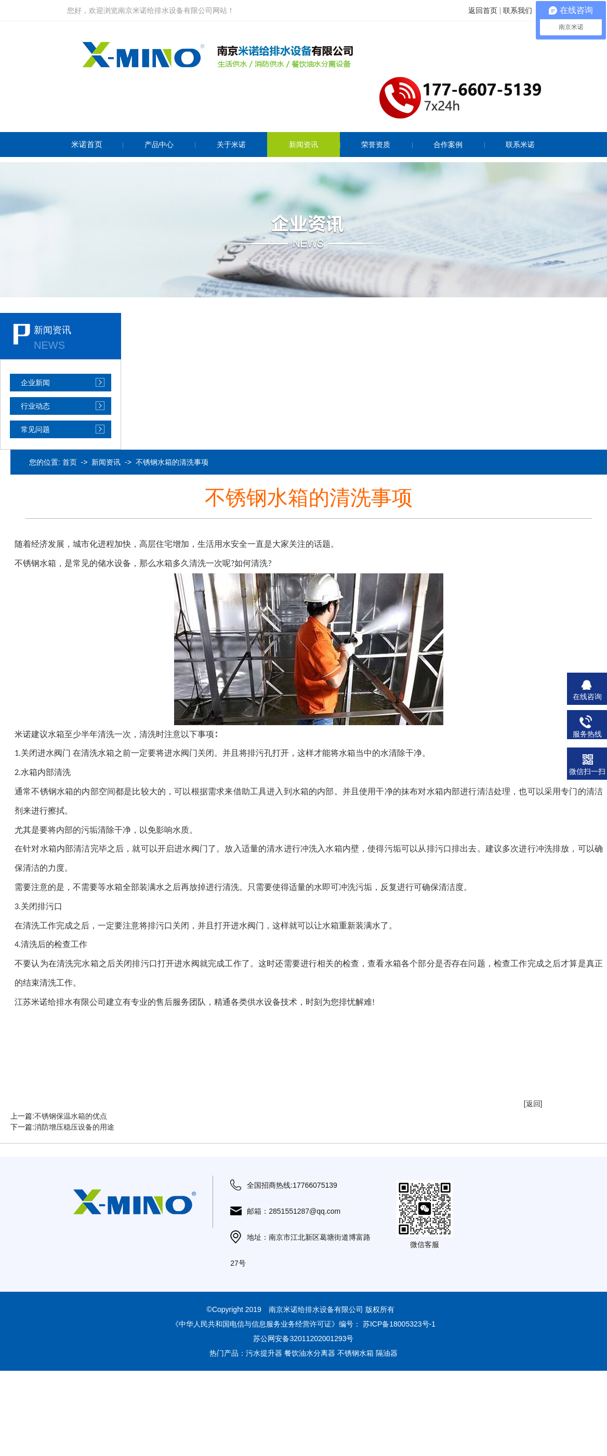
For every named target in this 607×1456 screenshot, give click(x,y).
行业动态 (35, 406)
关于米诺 (231, 144)
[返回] (533, 1103)
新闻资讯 (303, 144)
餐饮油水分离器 (309, 1353)
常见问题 (35, 429)
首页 (69, 462)
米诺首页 (86, 144)
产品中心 (159, 144)
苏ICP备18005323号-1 (399, 1324)
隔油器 (387, 1353)
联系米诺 (520, 144)
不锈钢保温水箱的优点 (70, 1116)
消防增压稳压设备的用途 (74, 1127)
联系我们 (517, 10)
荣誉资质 (375, 144)
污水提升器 (264, 1353)
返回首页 (482, 10)
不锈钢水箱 (355, 1353)
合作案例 (448, 144)
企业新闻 (35, 382)
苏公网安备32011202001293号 (303, 1338)
